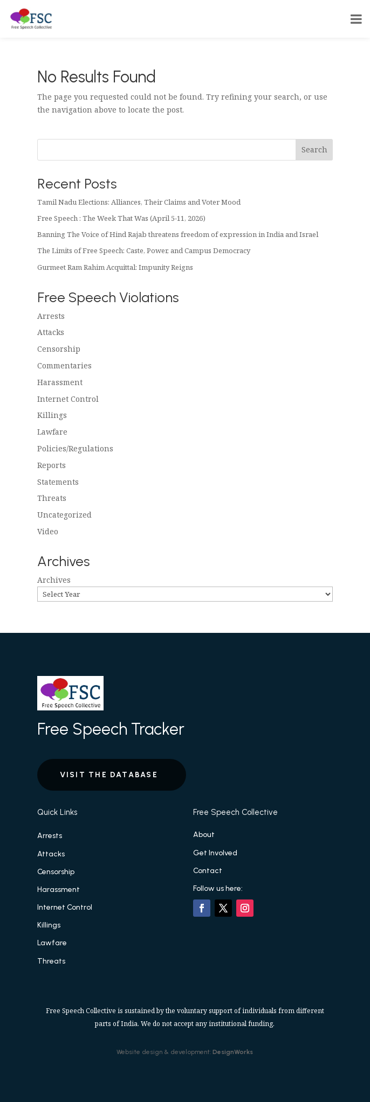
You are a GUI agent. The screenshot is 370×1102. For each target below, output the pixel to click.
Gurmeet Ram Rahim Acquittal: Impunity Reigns (115, 267)
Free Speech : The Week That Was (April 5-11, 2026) (121, 218)
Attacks (50, 332)
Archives (54, 580)
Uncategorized (64, 515)
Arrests (51, 316)
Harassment (60, 382)
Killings (52, 415)
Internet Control (68, 399)
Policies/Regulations (75, 448)
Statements (58, 482)
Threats (51, 498)
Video (47, 531)
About (204, 834)
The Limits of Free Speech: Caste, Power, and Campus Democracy (143, 250)
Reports (51, 465)
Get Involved (215, 852)
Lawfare (52, 432)
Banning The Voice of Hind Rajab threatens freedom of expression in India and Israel (177, 234)
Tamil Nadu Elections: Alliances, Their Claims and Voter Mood (139, 202)
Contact (207, 870)
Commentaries (64, 365)
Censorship (58, 349)
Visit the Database (109, 774)
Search (314, 149)
